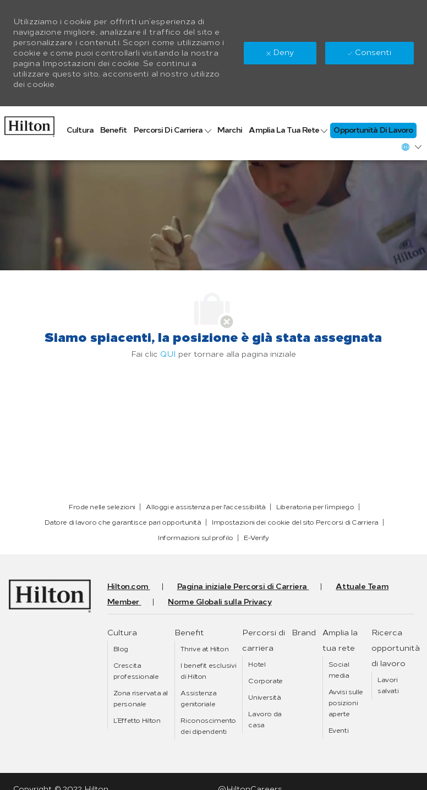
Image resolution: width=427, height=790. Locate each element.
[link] (29, 123)
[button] (411, 147)
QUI (168, 354)
